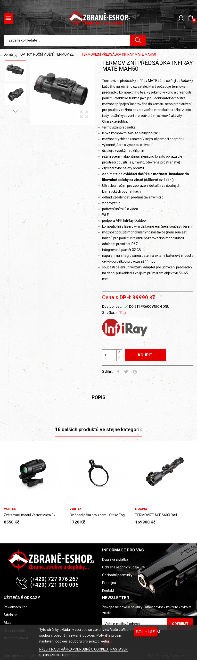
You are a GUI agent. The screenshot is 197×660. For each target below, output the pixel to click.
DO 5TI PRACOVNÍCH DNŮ (149, 307)
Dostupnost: (112, 307)
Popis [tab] (98, 397)
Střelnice (10, 615)
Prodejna (109, 583)
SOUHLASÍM (146, 631)
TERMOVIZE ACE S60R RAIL (156, 515)
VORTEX (10, 508)
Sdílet (118, 371)
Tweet (126, 371)
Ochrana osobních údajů (120, 567)
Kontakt (108, 590)
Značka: (108, 313)
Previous (15, 56)
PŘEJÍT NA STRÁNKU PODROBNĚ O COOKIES (74, 649)
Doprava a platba (115, 559)
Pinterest (135, 371)
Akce (7, 623)
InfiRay (121, 313)
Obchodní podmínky (117, 575)
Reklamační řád (15, 607)
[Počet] (109, 355)
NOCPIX (141, 508)
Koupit (145, 355)
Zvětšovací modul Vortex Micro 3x (29, 515)
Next (15, 111)
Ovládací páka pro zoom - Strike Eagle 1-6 (99, 515)
